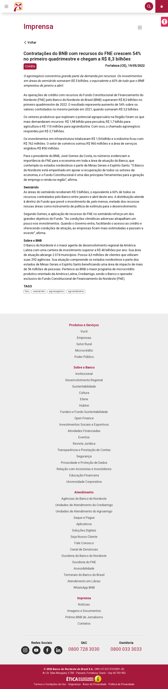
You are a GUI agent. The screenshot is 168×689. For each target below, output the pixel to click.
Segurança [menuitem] (84, 456)
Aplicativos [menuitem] (84, 524)
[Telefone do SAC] (84, 649)
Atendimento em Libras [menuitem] (84, 581)
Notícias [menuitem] (84, 604)
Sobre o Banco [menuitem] (84, 367)
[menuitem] (25, 650)
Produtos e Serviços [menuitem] (84, 325)
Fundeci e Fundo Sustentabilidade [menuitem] (84, 412)
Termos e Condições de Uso (50, 684)
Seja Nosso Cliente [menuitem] (84, 536)
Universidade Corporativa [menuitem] (84, 481)
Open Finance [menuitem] (84, 418)
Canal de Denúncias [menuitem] (84, 549)
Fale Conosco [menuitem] (84, 543)
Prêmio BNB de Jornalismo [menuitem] (84, 617)
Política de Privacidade (121, 684)
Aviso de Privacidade (94, 684)
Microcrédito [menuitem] (84, 350)
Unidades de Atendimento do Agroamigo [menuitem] (84, 511)
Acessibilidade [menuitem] (84, 568)
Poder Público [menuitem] (84, 357)
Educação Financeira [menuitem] (84, 475)
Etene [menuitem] (84, 399)
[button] (164, 22)
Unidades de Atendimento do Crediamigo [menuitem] (84, 505)
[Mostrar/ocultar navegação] (140, 27)
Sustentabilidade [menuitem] (84, 386)
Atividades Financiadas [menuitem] (84, 431)
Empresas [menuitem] (84, 338)
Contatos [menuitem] (84, 623)
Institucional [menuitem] (84, 373)
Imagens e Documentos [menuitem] (84, 611)
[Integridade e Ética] (80, 678)
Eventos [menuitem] (84, 437)
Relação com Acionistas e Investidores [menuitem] (84, 469)
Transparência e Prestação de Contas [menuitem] (84, 450)
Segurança (74, 684)
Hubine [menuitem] (84, 405)
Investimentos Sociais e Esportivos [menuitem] (84, 424)
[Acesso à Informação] (98, 678)
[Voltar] (25, 42)
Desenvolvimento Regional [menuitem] (84, 380)
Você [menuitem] (84, 331)
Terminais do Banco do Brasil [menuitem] (84, 575)
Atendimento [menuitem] (84, 492)
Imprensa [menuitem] (84, 598)
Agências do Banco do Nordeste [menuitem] (84, 498)
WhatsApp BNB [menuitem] (84, 587)
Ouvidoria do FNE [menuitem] (84, 562)
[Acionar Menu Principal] (6, 6)
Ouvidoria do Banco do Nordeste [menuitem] (84, 556)
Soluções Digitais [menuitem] (84, 530)
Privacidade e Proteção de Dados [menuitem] (84, 462)
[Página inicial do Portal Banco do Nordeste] (18, 6)
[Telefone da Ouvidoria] (126, 649)
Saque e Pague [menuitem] (84, 517)
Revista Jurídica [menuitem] (84, 443)
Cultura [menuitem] (84, 393)
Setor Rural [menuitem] (84, 344)
